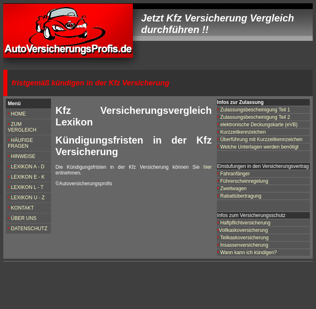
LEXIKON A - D (27, 167)
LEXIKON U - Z (28, 197)
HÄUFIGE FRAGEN (20, 143)
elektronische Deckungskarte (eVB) (258, 124)
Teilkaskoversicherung (244, 238)
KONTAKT (21, 208)
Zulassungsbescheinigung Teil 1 (255, 110)
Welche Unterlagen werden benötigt (259, 147)
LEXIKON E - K (28, 177)
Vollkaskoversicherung (243, 230)
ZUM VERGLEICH (22, 127)
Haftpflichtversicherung (245, 223)
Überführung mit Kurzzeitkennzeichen (261, 139)
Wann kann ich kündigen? (248, 252)
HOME (18, 114)
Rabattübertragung (240, 196)
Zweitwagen (233, 188)
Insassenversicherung (244, 245)
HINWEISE (23, 156)
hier (208, 167)
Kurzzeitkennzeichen (243, 132)
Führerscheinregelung (243, 181)
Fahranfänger (235, 174)
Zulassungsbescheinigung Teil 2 (254, 117)
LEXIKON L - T (27, 187)
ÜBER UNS (24, 218)
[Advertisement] (157, 285)
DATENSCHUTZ (29, 228)
